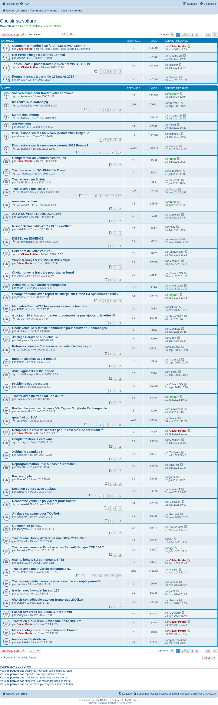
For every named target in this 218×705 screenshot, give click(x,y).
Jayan (24, 442)
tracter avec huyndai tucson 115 (35, 590)
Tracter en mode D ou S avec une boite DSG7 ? (46, 621)
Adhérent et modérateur (31, 26)
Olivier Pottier (25, 48)
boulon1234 (23, 562)
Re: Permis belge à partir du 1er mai (38, 55)
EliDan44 (22, 541)
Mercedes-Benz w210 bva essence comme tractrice (49, 306)
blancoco (174, 347)
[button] (172, 35)
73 (93, 153)
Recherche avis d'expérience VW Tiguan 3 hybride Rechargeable (59, 408)
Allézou (21, 386)
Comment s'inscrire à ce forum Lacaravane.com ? (48, 45)
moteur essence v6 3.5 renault (34, 358)
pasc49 (173, 64)
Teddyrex (26, 173)
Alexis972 (26, 504)
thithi (172, 158)
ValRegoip (27, 374)
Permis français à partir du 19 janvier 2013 (43, 76)
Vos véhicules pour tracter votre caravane (42, 93)
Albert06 (21, 467)
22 (119, 576)
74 (100, 153)
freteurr (25, 96)
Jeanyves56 (23, 529)
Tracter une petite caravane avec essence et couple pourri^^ (56, 581)
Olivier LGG (23, 275)
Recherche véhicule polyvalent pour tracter (44, 501)
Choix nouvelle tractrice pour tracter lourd (43, 272)
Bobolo (21, 399)
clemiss (21, 584)
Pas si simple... (23, 476)
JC (22, 318)
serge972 (22, 491)
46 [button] (208, 35)
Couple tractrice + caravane (32, 439)
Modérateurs (53, 26)
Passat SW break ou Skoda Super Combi (42, 612)
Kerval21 (174, 103)
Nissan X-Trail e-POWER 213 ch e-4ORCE (42, 226)
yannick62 (22, 642)
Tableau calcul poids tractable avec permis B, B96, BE (51, 64)
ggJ (171, 548)
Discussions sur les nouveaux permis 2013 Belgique (50, 133)
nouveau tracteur (24, 201)
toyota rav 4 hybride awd (30, 639)
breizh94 (21, 229)
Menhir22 (174, 261)
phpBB (98, 700)
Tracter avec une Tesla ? (30, 188)
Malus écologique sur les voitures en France (44, 630)
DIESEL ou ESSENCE (27, 238)
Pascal (173, 189)
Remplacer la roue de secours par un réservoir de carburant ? (57, 430)
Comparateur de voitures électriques (39, 158)
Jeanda (173, 600)
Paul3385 (22, 182)
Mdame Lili (23, 58)
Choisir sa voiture (18, 21)
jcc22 (172, 477)
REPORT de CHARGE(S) (30, 102)
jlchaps (21, 297)
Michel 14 (175, 501)
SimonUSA (27, 192)
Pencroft (174, 514)
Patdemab (27, 572)
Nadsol (173, 569)
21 (113, 576)
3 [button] (187, 35)
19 (100, 576)
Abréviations (21, 124)
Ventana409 (23, 411)
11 (113, 196)
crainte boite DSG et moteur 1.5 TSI (38, 559)
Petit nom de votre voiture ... (33, 251)
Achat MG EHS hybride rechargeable (39, 285)
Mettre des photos (25, 114)
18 (93, 576)
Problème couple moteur (30, 383)
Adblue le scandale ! (27, 451)
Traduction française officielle (101, 702)
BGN (172, 227)
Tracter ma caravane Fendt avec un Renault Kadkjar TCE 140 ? (58, 547)
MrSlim (21, 331)
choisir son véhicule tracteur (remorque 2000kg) (47, 599)
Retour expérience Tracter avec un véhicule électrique (51, 346)
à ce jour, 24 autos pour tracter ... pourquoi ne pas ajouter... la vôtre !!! (63, 315)
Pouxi (172, 124)
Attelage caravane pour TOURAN (36, 513)
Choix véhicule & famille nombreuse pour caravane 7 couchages (59, 328)
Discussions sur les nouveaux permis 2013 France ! (50, 145)
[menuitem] (24, 4)
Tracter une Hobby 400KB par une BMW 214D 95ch (49, 538)
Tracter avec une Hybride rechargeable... (42, 568)
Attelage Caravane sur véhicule (35, 337)
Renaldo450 (23, 550)
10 (106, 196)
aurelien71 (175, 171)
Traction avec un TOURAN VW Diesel (39, 170)
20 (106, 576)
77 (119, 153)
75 (106, 153)
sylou (24, 420)
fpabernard (175, 640)
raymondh (22, 217)
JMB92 (21, 309)
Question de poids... (27, 526)
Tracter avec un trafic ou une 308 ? (37, 396)
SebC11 (25, 349)
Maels (172, 337)
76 (113, 153)
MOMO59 (175, 612)
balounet (174, 133)
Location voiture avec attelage (34, 488)
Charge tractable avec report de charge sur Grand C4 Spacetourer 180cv (65, 294)
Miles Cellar (125, 702)
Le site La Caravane (78, 48)
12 (119, 196)
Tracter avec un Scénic (29, 179)
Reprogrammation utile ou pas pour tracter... (44, 464)
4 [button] (192, 35)
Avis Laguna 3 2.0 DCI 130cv (33, 371)
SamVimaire (176, 251)
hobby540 (26, 105)
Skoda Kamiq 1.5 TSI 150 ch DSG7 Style (41, 260)
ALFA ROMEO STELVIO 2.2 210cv (36, 214)
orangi (20, 602)
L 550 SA (174, 214)
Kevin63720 (176, 316)
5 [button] (197, 35)
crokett (20, 361)
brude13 (21, 288)
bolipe (20, 593)
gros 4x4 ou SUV (24, 417)
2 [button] (182, 35)
